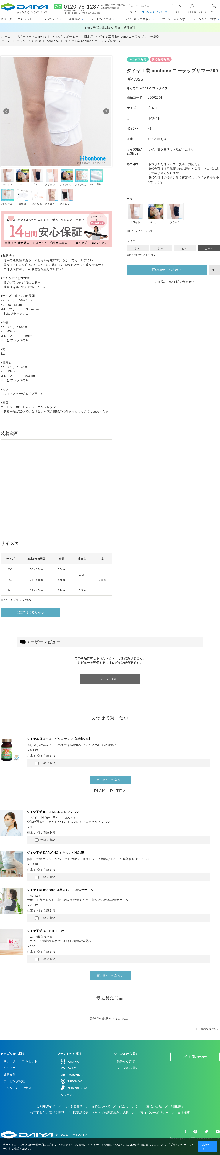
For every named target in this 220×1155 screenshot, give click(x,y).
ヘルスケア (11, 1067)
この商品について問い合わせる (173, 281)
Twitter (206, 1131)
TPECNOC (71, 1081)
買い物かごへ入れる (167, 270)
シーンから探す (127, 1067)
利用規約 (177, 1106)
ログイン (202, 12)
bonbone (70, 1062)
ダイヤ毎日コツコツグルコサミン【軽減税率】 (59, 738)
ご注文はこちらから (30, 612)
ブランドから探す (173, 19)
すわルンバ (148, 12)
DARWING (71, 1075)
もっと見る (68, 1094)
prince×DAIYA (73, 1088)
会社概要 (183, 1112)
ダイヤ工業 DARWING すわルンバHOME (55, 852)
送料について (101, 1106)
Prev (6, 111)
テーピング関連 (14, 1081)
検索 (170, 6)
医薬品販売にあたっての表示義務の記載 (101, 1112)
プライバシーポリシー (153, 1112)
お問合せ (180, 12)
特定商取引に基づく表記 (47, 1112)
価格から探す (126, 1061)
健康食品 (10, 1074)
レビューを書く (109, 678)
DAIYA (68, 1068)
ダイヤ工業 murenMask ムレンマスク (53, 811)
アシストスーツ (164, 12)
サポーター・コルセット (21, 1061)
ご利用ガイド (46, 1106)
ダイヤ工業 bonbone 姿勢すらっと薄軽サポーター (62, 889)
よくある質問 (73, 1106)
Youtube (218, 1131)
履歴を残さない (210, 1028)
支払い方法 (154, 1106)
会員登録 (191, 12)
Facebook (195, 1132)
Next (106, 111)
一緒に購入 (45, 763)
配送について (128, 1106)
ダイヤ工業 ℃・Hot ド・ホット (49, 930)
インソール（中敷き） (19, 1087)
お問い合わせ (198, 1056)
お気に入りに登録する (214, 270)
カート (214, 12)
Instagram (184, 1131)
